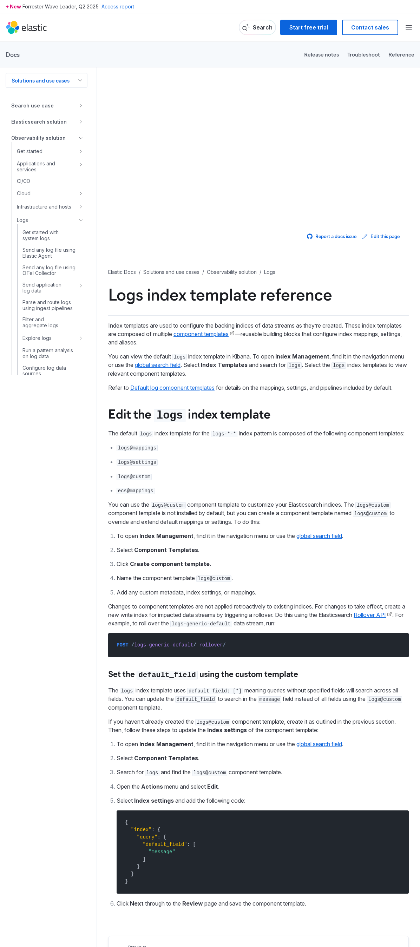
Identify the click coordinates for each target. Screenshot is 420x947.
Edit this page (381, 236)
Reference (401, 54)
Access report (117, 6)
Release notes (321, 54)
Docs (13, 54)
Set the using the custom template (203, 673)
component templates (201, 333)
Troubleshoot (363, 54)
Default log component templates (172, 387)
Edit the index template (189, 413)
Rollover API (370, 614)
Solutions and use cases (41, 80)
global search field (158, 364)
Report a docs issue (331, 236)
